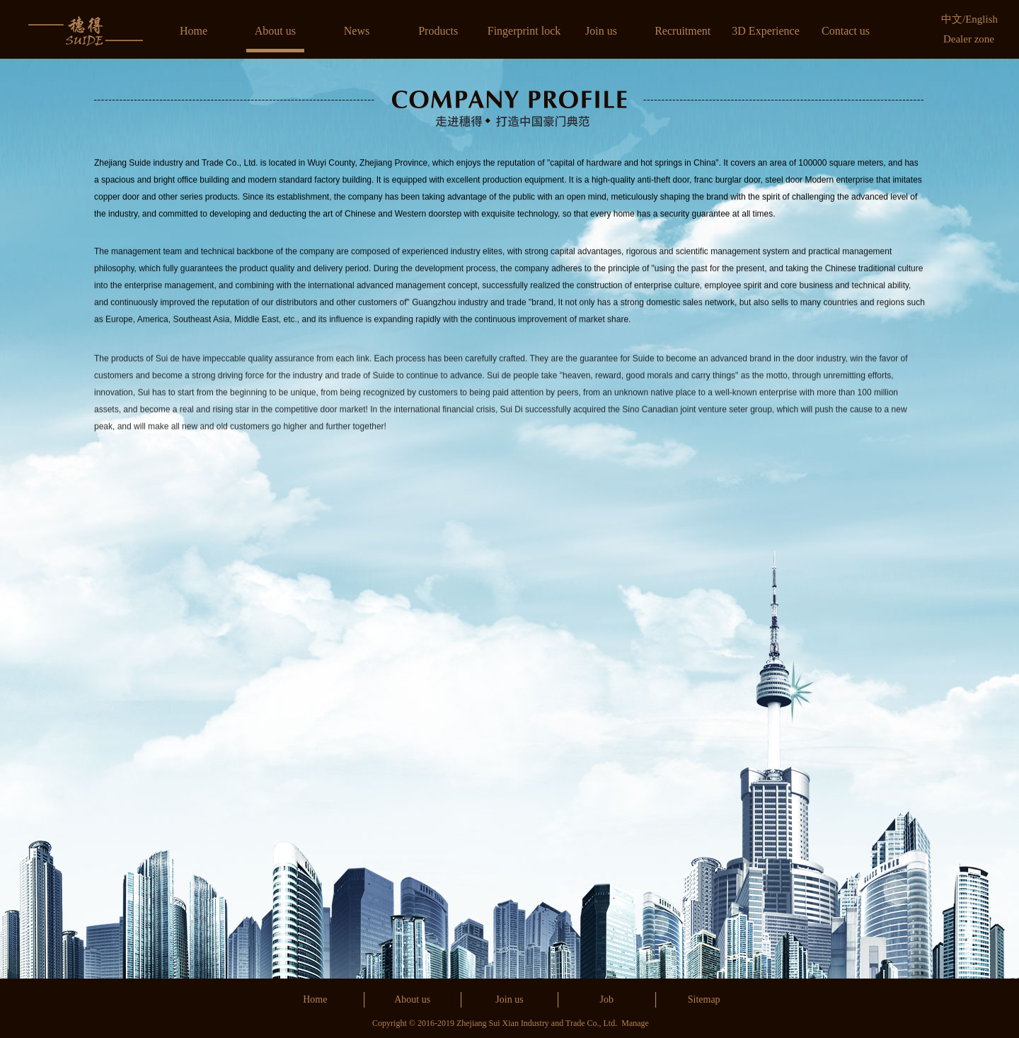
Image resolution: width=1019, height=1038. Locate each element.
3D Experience (766, 31)
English (981, 19)
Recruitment (682, 31)
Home (193, 31)
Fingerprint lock (524, 31)
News (356, 31)
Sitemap (704, 999)
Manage (635, 1023)
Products (438, 31)
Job (607, 999)
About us (275, 31)
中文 (951, 19)
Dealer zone (968, 39)
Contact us (846, 31)
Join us (601, 31)
